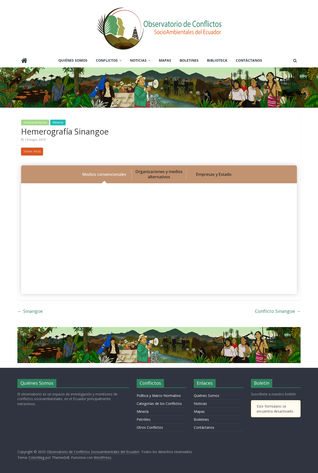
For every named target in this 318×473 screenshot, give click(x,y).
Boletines (189, 60)
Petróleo (144, 419)
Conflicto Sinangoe (278, 311)
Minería (58, 122)
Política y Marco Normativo (159, 395)
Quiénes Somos (72, 60)
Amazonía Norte (35, 122)
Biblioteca (217, 60)
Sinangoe (30, 311)
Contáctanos (249, 60)
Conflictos (107, 60)
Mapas (165, 60)
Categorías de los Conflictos (159, 403)
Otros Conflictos (150, 427)
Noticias (138, 60)
